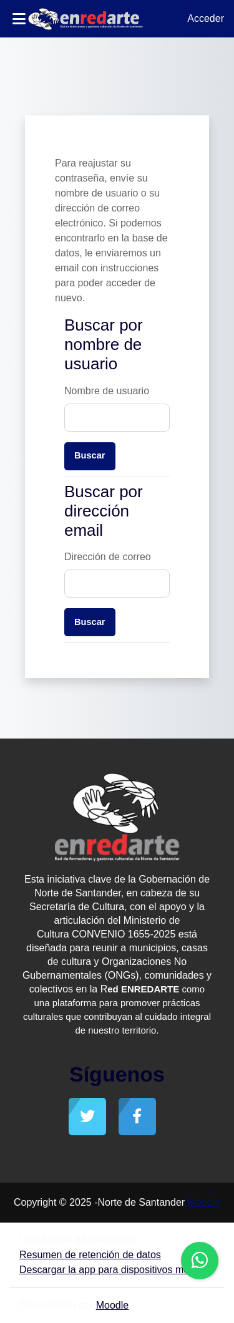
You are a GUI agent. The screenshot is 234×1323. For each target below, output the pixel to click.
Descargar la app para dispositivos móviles (114, 1269)
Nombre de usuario (106, 390)
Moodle (204, 1202)
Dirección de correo (107, 556)
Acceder (205, 18)
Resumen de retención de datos (90, 1254)
